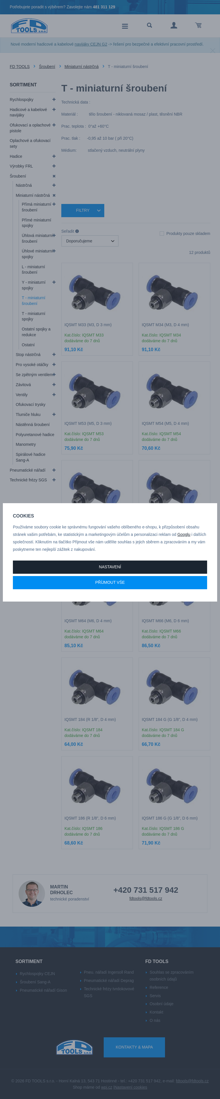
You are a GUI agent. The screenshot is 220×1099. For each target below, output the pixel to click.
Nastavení (110, 567)
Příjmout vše (110, 582)
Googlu (183, 534)
